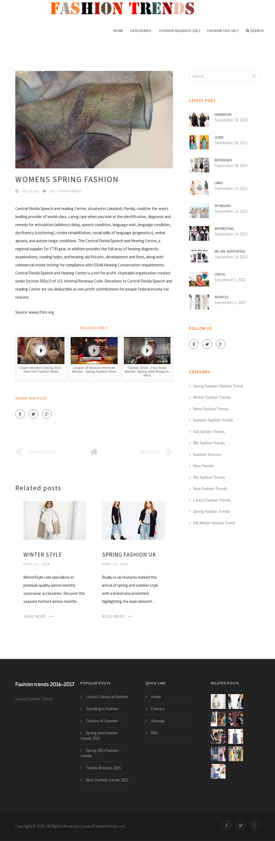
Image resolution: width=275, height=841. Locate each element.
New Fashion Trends (210, 488)
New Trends (203, 465)
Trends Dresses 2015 (103, 767)
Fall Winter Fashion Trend (214, 522)
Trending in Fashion (102, 708)
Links (219, 183)
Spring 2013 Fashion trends (100, 753)
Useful (220, 274)
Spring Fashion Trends (211, 511)
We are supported (230, 251)
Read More (34, 616)
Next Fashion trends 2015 (107, 779)
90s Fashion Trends (209, 477)
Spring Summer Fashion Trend (218, 386)
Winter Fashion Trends (212, 397)
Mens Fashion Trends (211, 408)
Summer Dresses (207, 454)
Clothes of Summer (102, 720)
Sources (222, 297)
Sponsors (223, 206)
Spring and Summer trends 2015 (99, 735)
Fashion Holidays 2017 (180, 30)
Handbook (223, 114)
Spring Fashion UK (129, 554)
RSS (154, 732)
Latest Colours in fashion (107, 696)
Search (255, 30)
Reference (223, 160)
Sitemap (158, 720)
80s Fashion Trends (209, 442)
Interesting (224, 228)
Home (118, 30)
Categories (140, 30)
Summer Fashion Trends (213, 420)
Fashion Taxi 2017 (223, 30)
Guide (219, 137)
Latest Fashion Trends (212, 500)
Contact (158, 708)
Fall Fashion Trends (65, 191)
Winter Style (42, 554)
